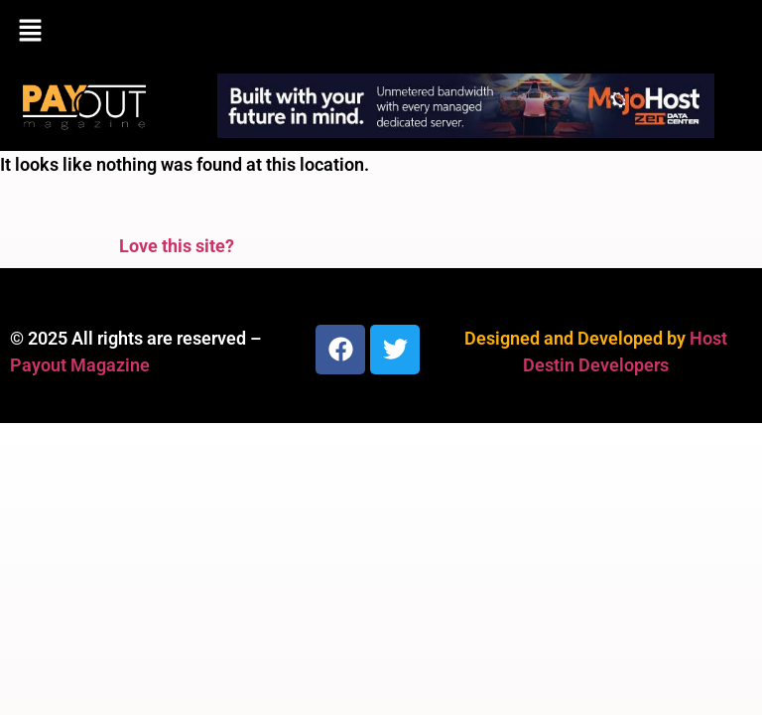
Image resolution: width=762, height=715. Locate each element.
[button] (381, 32)
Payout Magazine (80, 365)
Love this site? (176, 245)
